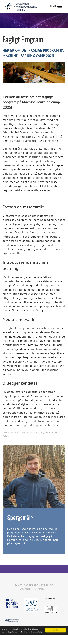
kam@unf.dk (18, 543)
